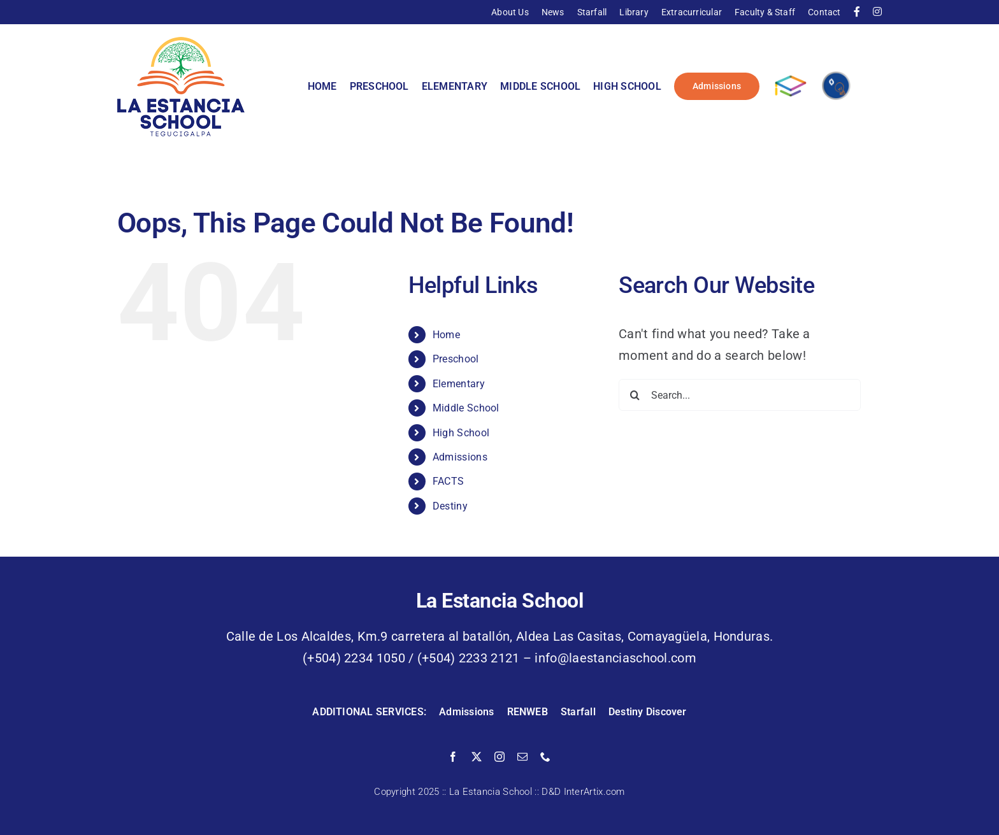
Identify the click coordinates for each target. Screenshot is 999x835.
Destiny (450, 506)
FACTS (448, 481)
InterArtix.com (594, 791)
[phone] (545, 757)
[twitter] (476, 757)
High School (461, 433)
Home (446, 335)
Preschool (456, 359)
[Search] (634, 395)
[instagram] (499, 757)
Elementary (459, 384)
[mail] (522, 757)
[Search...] (740, 395)
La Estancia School (490, 791)
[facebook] (453, 757)
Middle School (466, 408)
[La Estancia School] (181, 43)
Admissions (460, 457)
